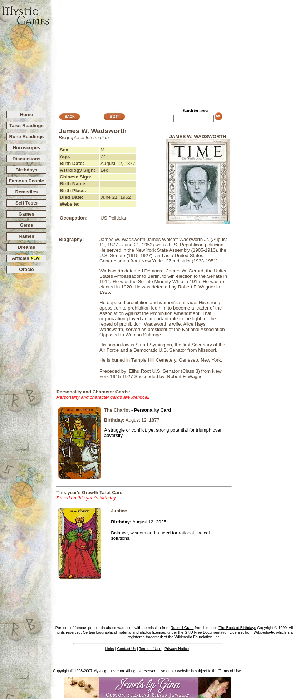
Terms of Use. (230, 671)
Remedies (26, 192)
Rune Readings (26, 136)
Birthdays (26, 169)
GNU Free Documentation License (214, 632)
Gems (26, 225)
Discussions (27, 158)
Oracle (26, 269)
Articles (26, 258)
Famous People (26, 180)
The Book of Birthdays (237, 627)
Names (26, 236)
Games (26, 214)
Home (26, 114)
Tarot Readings (26, 125)
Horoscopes (26, 147)
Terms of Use (150, 649)
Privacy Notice (176, 649)
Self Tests (26, 203)
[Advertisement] (172, 52)
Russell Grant (182, 627)
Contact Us (126, 649)
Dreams (26, 247)
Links (109, 649)
